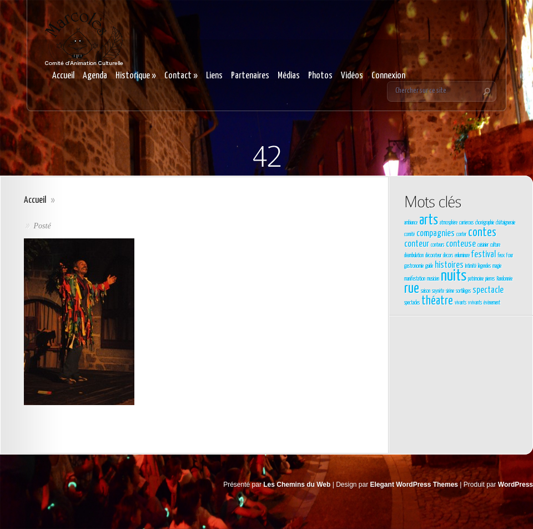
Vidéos (352, 76)
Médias (289, 76)
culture (495, 245)
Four (509, 255)
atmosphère (448, 223)
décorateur (433, 255)
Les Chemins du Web (296, 484)
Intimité (470, 266)
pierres (490, 279)
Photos (320, 76)
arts (428, 220)
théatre (437, 301)
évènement (492, 303)
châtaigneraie (505, 223)
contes (482, 232)
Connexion (388, 76)
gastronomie (414, 266)
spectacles (412, 303)
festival (483, 254)
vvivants (475, 303)
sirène (450, 291)
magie (496, 266)
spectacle (488, 290)
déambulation (414, 255)
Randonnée (504, 279)
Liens (214, 76)
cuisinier (483, 245)
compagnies (435, 233)
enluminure (462, 255)
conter (461, 234)
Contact (181, 76)
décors (448, 255)
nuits (453, 276)
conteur (416, 244)
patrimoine (476, 279)
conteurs (437, 245)
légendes (484, 266)
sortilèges (463, 291)
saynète (438, 291)
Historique (135, 76)
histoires (449, 265)
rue (411, 289)
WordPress (515, 484)
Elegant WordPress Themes (414, 484)
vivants (460, 303)
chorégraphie (484, 223)
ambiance (411, 223)
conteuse (461, 244)
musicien (433, 279)
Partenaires (250, 76)
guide (429, 266)
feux (501, 255)
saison (425, 291)
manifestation (414, 279)
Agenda (95, 76)
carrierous (466, 223)
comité (409, 234)
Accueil (63, 76)
